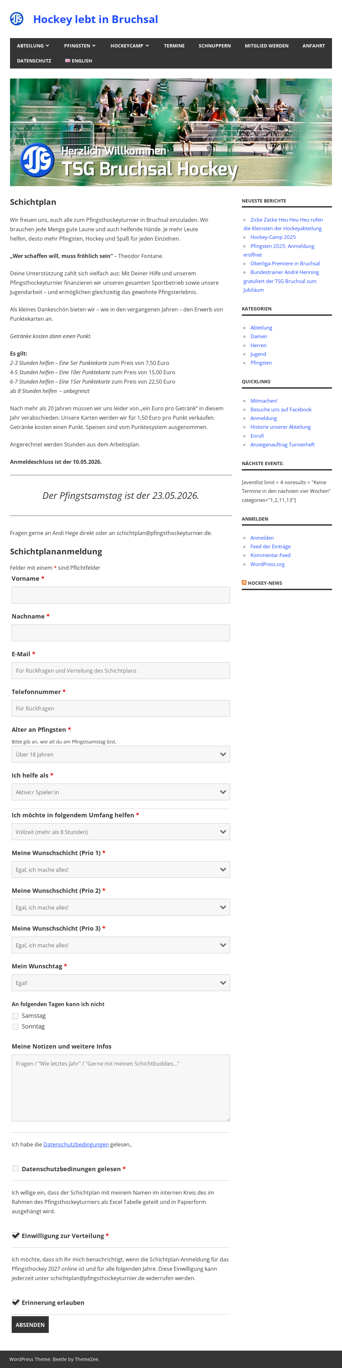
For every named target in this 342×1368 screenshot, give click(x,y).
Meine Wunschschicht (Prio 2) (59, 890)
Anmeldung (263, 418)
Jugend (258, 354)
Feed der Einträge (270, 546)
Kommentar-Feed (270, 555)
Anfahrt (314, 45)
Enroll (257, 435)
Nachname (31, 616)
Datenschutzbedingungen (76, 1144)
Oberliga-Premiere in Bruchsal (285, 263)
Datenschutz (34, 60)
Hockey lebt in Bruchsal (95, 19)
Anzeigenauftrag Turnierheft (282, 444)
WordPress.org (267, 564)
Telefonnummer (39, 692)
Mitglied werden (267, 45)
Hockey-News (265, 583)
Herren (258, 345)
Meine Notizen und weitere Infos (62, 1046)
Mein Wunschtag (39, 966)
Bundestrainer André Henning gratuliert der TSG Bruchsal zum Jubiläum (281, 281)
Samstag (34, 1015)
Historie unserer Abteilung (280, 426)
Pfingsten (77, 45)
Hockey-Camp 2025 (273, 237)
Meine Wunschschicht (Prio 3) (59, 928)
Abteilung (30, 45)
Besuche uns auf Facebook (281, 409)
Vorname (28, 578)
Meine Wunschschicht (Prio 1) (59, 853)
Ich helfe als (32, 775)
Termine (174, 45)
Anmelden (262, 537)
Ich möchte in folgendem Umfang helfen (75, 815)
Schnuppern (215, 45)
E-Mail (23, 654)
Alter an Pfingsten (41, 729)
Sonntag (33, 1026)
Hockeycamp (127, 45)
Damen (258, 336)
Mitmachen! (264, 400)
